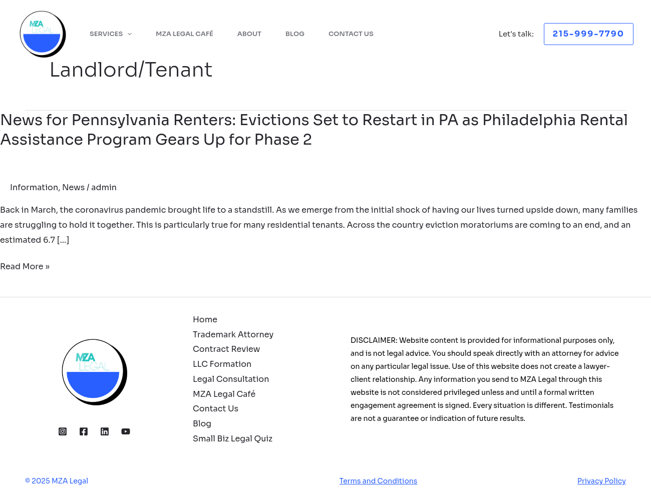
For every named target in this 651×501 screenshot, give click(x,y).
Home (205, 319)
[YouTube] (125, 431)
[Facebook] (83, 431)
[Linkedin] (104, 431)
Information (34, 187)
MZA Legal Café (184, 34)
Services (111, 34)
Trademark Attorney (233, 334)
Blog (294, 34)
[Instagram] (62, 431)
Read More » (25, 266)
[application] (127, 34)
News (73, 187)
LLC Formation (222, 364)
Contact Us (351, 34)
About (249, 34)
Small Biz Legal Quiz (232, 438)
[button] (588, 34)
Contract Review (226, 349)
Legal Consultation (231, 379)
